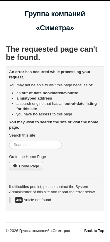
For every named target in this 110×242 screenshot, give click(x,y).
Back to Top (94, 230)
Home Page (26, 166)
